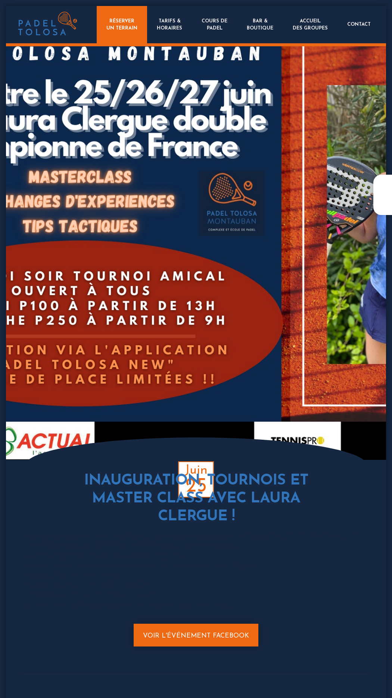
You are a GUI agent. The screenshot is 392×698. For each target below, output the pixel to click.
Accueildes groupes (310, 25)
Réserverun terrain (121, 25)
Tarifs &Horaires (169, 25)
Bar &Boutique (260, 25)
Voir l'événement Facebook (196, 636)
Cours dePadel (214, 25)
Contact (359, 24)
